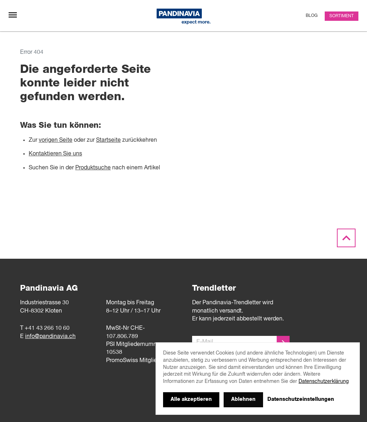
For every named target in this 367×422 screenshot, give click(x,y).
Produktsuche (93, 168)
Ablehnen (243, 399)
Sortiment (341, 16)
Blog (312, 16)
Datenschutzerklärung (324, 381)
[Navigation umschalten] (12, 15)
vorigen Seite (55, 140)
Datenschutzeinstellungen (300, 399)
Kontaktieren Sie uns (55, 154)
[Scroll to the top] (346, 238)
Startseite (108, 140)
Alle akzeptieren (191, 399)
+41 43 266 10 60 (47, 328)
